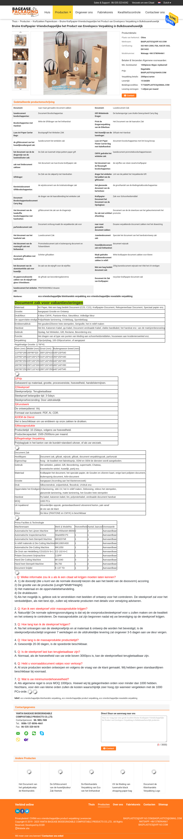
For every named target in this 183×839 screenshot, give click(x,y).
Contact (130, 95)
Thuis (14, 21)
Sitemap (163, 804)
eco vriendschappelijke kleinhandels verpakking (41, 698)
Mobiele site (22, 828)
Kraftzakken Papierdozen (45, 21)
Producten (61, 12)
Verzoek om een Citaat (143, 2)
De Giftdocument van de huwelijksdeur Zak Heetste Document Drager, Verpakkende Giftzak (60, 791)
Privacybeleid (21, 818)
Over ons (118, 804)
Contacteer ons (155, 12)
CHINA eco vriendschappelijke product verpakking (54, 818)
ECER (42, 825)
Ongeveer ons (84, 12)
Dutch (167, 2)
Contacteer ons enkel (52, 836)
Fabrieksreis (105, 12)
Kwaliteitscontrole (129, 12)
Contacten (149, 804)
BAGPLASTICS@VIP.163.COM (153, 824)
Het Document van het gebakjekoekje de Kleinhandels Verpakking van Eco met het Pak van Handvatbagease (28, 792)
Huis (47, 12)
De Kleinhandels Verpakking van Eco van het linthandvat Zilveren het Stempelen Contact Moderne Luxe (91, 792)
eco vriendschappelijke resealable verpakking (118, 698)
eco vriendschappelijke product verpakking (80, 698)
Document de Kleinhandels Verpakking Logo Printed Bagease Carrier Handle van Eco (153, 792)
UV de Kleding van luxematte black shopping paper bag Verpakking (122, 789)
